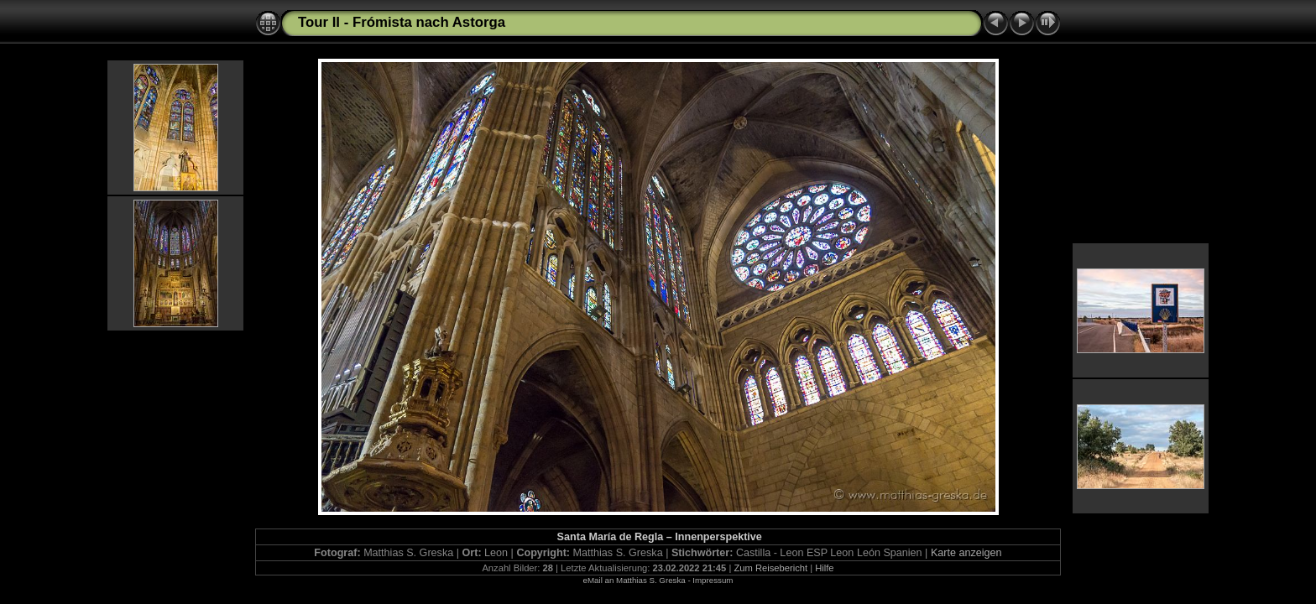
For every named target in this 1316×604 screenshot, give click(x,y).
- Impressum (710, 580)
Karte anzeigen (966, 553)
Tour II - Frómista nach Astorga (401, 22)
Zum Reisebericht (770, 568)
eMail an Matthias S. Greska (634, 580)
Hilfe (824, 568)
